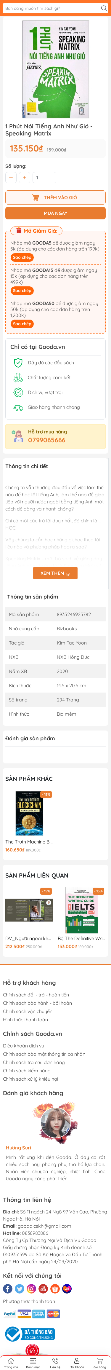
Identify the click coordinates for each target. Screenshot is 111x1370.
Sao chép (22, 257)
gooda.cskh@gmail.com (44, 1226)
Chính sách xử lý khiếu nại (30, 1079)
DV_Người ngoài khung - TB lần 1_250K (29, 938)
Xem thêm (55, 573)
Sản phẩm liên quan (36, 875)
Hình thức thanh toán (25, 1020)
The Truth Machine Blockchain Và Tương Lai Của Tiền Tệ (29, 842)
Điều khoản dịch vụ (23, 1046)
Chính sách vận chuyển (27, 1011)
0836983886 (35, 1233)
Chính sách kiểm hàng (27, 1071)
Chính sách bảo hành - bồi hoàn (37, 1003)
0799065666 (46, 440)
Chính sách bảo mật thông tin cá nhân (44, 1054)
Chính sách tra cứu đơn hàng (34, 1062)
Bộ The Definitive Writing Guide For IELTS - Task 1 (82, 938)
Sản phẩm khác (29, 778)
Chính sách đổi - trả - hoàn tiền (36, 995)
